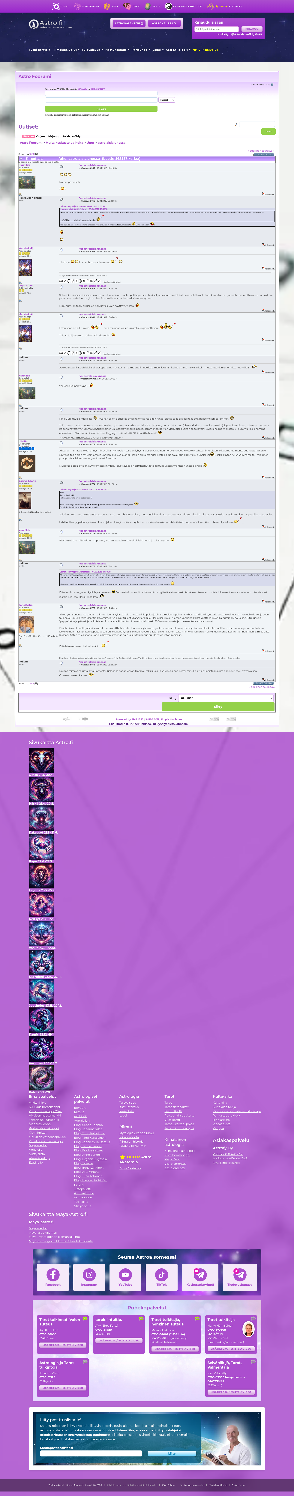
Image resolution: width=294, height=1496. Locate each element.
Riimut (156, 6)
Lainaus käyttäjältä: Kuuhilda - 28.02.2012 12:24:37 (84, 489)
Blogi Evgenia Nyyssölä (90, 1159)
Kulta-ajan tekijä (224, 1107)
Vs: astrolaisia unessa (92, 165)
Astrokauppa (164, 23)
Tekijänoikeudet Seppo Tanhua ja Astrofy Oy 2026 (75, 1485)
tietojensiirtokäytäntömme (95, 1439)
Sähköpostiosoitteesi (56, 1448)
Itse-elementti (175, 1168)
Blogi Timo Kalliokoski (89, 1133)
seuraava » (268, 150)
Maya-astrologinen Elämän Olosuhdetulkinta (61, 1241)
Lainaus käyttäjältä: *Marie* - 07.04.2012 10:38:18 (83, 209)
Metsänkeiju (26, 248)
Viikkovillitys (37, 1102)
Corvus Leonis (27, 480)
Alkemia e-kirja (39, 1158)
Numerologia (90, 6)
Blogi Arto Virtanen (87, 1171)
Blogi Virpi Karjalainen (90, 1137)
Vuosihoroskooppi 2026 (45, 1111)
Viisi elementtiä (176, 1163)
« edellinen (254, 150)
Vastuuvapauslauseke (192, 1485)
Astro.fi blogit (177, 50)
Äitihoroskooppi (40, 1124)
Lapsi (157, 50)
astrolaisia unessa (111, 142)
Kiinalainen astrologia (187, 6)
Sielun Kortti (173, 1111)
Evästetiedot (238, 1485)
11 (33, 154)
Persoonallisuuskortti (180, 1115)
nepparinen (26, 285)
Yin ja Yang (172, 1159)
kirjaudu (82, 89)
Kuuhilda (24, 164)
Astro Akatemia (130, 1168)
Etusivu (64, 6)
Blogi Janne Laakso (87, 1146)
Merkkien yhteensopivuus (47, 1137)
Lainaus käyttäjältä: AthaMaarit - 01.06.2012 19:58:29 (85, 572)
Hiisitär (23, 441)
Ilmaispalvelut (65, 50)
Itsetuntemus (116, 50)
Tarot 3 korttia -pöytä (179, 1128)
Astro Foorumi (34, 76)
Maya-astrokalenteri (43, 1232)
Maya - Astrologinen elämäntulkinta (54, 1237)
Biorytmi (80, 1107)
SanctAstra (25, 604)
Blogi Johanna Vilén (88, 1129)
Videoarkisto (221, 1124)
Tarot (136, 6)
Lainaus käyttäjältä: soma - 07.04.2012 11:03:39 (82, 206)
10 (30, 154)
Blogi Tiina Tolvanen (88, 1176)
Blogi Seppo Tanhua (88, 1125)
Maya (115, 6)
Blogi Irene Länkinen (89, 1167)
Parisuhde (140, 50)
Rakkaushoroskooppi (44, 1128)
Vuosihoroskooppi (177, 1155)
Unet (90, 142)
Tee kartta (81, 1201)
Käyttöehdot (169, 1485)
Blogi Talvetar (83, 1163)
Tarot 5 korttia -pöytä (179, 1124)
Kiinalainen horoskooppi (46, 1141)
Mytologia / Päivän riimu (136, 1133)
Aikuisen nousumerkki (45, 1115)
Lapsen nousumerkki (44, 1120)
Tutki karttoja (40, 50)
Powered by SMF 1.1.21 (129, 719)
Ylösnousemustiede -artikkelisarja (237, 1111)
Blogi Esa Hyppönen (88, 1150)
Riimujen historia (131, 1141)
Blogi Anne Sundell (87, 1154)
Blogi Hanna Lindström (90, 1180)
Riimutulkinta (129, 1137)
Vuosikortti (172, 1120)
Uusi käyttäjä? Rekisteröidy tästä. (239, 34)
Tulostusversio (264, 155)
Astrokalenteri (129, 23)
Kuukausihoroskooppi (44, 1107)
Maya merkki (38, 1145)
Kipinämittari (38, 1132)
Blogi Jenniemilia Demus (92, 1142)
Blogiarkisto (221, 1120)
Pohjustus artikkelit (226, 1115)
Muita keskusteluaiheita (64, 142)
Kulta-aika (228, 6)
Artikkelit (35, 1149)
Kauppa (218, 1128)
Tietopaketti (82, 1189)
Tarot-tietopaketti (177, 1107)
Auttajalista (37, 1154)
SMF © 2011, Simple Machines (163, 719)
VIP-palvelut (205, 50)
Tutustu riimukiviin (132, 1145)
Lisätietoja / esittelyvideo (63, 1345)
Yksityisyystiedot (218, 1485)
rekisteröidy (98, 89)
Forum (79, 1184)
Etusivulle (36, 1162)
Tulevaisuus (91, 50)
